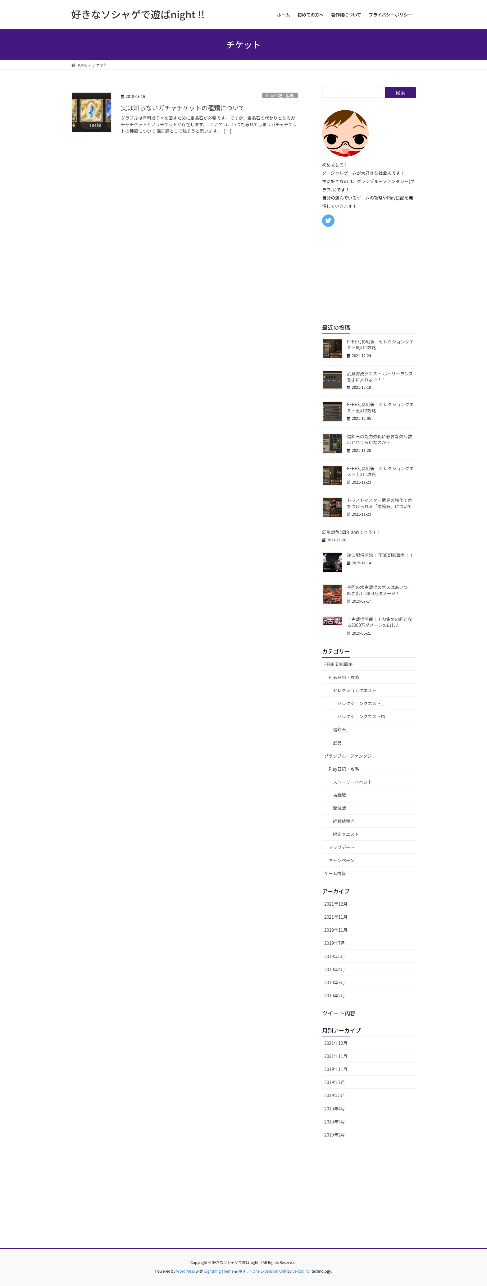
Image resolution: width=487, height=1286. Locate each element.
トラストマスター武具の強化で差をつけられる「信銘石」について (379, 503)
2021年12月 (336, 904)
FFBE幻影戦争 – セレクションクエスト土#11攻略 (380, 471)
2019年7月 (334, 943)
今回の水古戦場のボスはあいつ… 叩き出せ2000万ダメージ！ (381, 590)
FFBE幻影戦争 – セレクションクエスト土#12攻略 (380, 407)
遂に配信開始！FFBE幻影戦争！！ (380, 555)
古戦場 (339, 795)
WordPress (185, 1271)
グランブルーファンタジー (350, 756)
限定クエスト (346, 834)
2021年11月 (336, 917)
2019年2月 (334, 995)
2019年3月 (334, 982)
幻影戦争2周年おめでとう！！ (351, 532)
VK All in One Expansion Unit (262, 1271)
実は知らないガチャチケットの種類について (183, 107)
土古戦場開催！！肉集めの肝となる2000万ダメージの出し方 (379, 622)
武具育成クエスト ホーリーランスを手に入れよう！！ (380, 376)
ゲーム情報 (335, 873)
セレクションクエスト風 (361, 716)
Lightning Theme (219, 1271)
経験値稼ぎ (344, 821)
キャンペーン (341, 860)
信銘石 (339, 729)
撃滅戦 (339, 808)
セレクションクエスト (354, 690)
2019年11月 (336, 930)
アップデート (342, 847)
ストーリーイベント (352, 782)
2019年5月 (334, 956)
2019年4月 (334, 969)
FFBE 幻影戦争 (338, 664)
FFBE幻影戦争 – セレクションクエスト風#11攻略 (380, 344)
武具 (337, 743)
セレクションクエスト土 (361, 703)
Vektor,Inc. (301, 1271)
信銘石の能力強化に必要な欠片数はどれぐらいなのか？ (379, 439)
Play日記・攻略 (280, 96)
